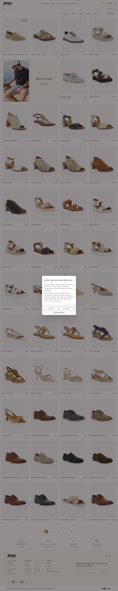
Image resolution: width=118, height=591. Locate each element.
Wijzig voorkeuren (59, 312)
